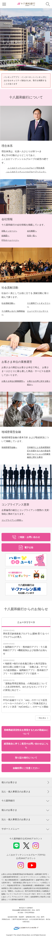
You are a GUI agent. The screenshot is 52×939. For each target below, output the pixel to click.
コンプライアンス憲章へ (12, 520)
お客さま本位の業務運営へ (13, 381)
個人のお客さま (9, 782)
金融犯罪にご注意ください (26, 768)
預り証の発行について (26, 758)
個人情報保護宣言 (11, 880)
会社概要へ (32, 231)
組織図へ (5, 236)
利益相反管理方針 (14, 885)
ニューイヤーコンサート (37, 311)
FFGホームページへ (10, 240)
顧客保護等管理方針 (10, 877)
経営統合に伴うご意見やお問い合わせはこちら (26, 746)
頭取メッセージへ (9, 231)
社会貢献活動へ (8, 303)
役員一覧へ (32, 236)
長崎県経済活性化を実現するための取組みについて (26, 732)
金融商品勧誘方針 (27, 880)
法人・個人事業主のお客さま (16, 791)
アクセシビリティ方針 (20, 897)
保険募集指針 (39, 885)
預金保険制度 (27, 885)
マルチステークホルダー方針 (24, 894)
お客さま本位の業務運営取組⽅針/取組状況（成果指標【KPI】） (25, 874)
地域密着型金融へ (9, 447)
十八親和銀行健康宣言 (16, 900)
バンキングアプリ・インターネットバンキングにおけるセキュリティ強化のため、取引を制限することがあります (25, 80)
